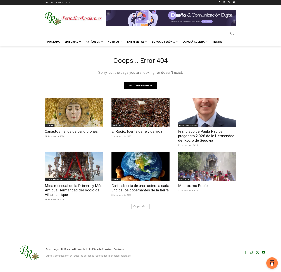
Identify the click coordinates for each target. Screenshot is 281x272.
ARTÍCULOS (118, 126)
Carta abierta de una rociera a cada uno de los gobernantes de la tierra (140, 188)
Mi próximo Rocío (193, 186)
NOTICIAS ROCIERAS (188, 126)
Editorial (49, 126)
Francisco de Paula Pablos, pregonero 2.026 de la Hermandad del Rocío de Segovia (206, 136)
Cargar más (140, 206)
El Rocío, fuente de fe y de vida (136, 132)
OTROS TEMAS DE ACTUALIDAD (60, 180)
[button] (232, 33)
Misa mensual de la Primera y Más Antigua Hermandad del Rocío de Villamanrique (73, 191)
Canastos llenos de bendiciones (71, 132)
